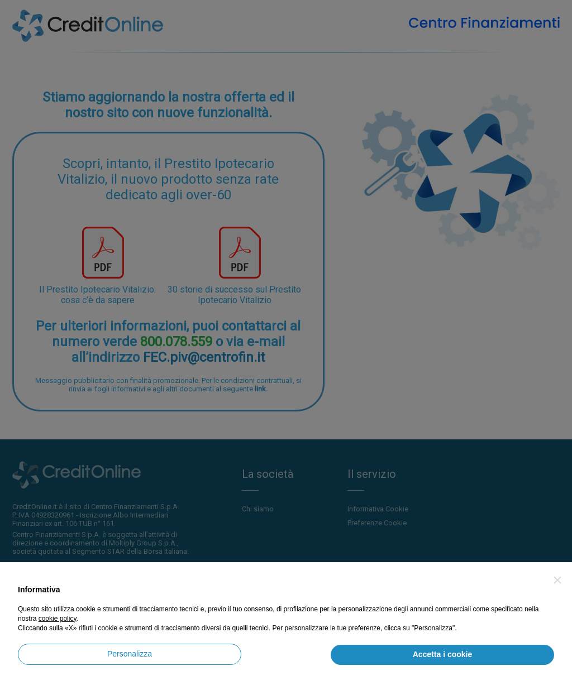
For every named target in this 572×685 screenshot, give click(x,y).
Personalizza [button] (129, 653)
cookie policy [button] (58, 618)
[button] (557, 580)
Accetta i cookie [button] (443, 654)
